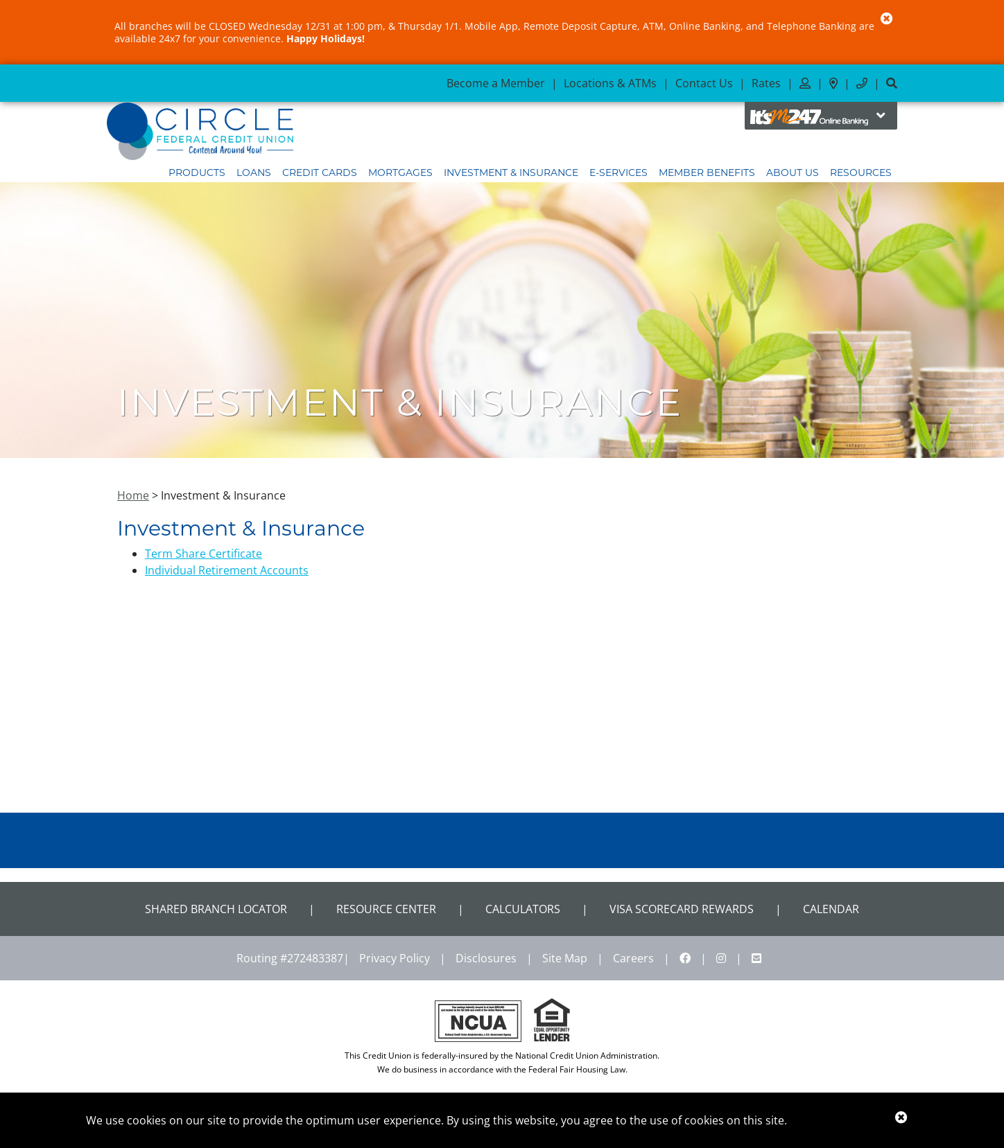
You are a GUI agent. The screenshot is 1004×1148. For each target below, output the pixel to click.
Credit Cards (319, 172)
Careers (633, 958)
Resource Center (386, 909)
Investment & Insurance (511, 172)
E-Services (618, 172)
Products (196, 172)
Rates (766, 83)
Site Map (564, 958)
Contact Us (704, 83)
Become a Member (496, 83)
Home (133, 495)
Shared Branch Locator (216, 909)
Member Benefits (707, 172)
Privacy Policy (394, 958)
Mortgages (400, 172)
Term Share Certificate (203, 553)
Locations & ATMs (610, 83)
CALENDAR (831, 909)
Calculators (522, 909)
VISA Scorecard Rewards (681, 909)
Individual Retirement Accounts (227, 570)
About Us (792, 172)
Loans (253, 172)
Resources (861, 172)
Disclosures (486, 958)
